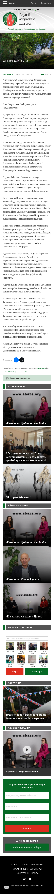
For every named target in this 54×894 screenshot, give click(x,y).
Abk (29, 10)
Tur (24, 10)
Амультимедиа (20, 869)
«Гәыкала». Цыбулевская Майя (22, 771)
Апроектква (36, 869)
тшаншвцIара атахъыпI (15, 371)
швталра (41, 368)
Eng (20, 10)
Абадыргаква (37, 864)
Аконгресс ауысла (20, 864)
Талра (33, 3)
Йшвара (27, 828)
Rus (15, 10)
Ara (39, 10)
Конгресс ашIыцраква (27, 873)
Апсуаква (8, 74)
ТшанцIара (46, 3)
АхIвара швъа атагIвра (27, 847)
